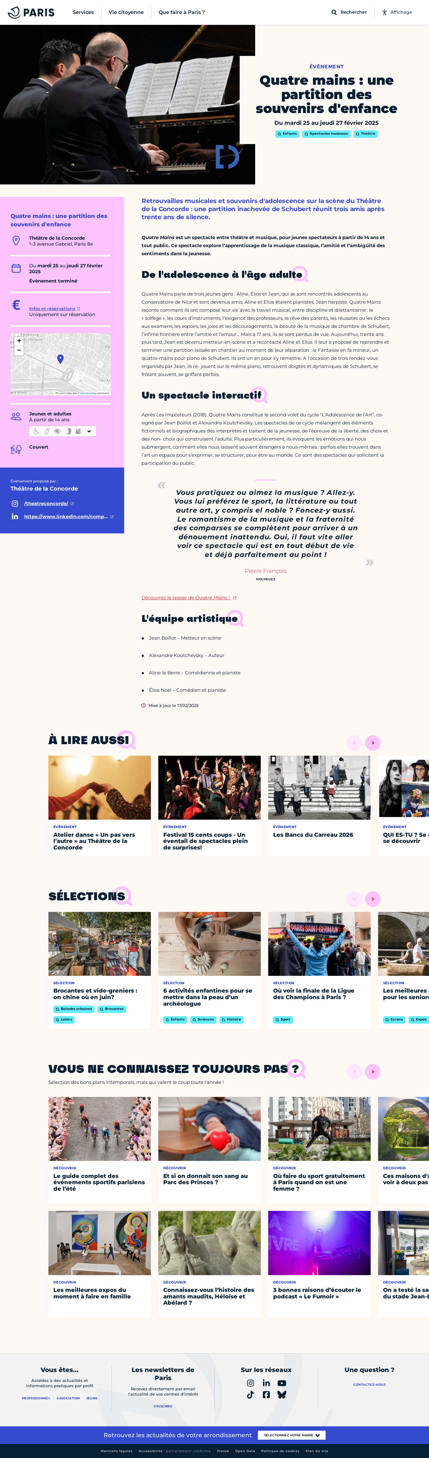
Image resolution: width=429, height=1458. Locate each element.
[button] (60, 359)
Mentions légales (117, 1451)
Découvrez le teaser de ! (186, 597)
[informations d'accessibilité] (62, 431)
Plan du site (317, 1451)
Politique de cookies (280, 1451)
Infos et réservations (52, 308)
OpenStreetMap (88, 393)
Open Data (245, 1451)
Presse (223, 1451)
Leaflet (60, 393)
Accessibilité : (175, 1451)
